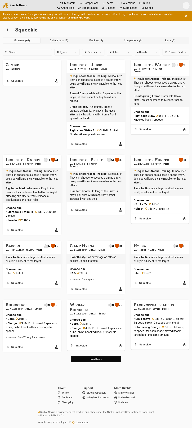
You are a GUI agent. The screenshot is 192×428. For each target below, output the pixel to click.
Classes (108, 8)
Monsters (67, 3)
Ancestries (65, 8)
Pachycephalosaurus (154, 304)
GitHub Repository (96, 392)
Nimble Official (126, 392)
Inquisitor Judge (86, 64)
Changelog (68, 402)
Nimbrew (123, 402)
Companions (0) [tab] (133, 40)
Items (108, 3)
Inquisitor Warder (152, 64)
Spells (147, 8)
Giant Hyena (82, 245)
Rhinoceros (16, 304)
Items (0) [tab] (170, 40)
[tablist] (96, 40)
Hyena (91, 279)
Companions (89, 3)
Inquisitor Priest (86, 159)
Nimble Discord (126, 397)
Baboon (13, 245)
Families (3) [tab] (96, 40)
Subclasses (128, 8)
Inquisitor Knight (23, 159)
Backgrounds (88, 8)
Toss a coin (81, 422)
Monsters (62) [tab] (22, 40)
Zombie (12, 64)
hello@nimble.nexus (98, 397)
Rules (144, 3)
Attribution (67, 397)
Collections (126, 3)
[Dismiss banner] (186, 16)
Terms (65, 392)
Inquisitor (79, 76)
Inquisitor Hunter (151, 159)
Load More (96, 359)
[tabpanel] (96, 206)
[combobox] (67, 52)
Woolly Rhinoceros (34, 337)
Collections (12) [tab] (59, 40)
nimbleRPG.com (79, 17)
